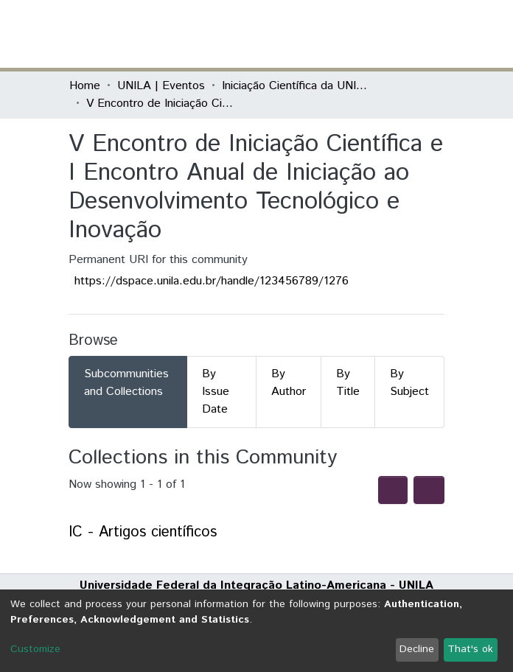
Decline (416, 649)
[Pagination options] (428, 490)
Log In (388, 33)
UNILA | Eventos (161, 85)
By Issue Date (215, 391)
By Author (288, 382)
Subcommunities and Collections (126, 382)
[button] (358, 34)
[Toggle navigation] (435, 34)
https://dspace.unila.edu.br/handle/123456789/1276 (211, 281)
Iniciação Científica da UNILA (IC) (295, 85)
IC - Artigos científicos (143, 532)
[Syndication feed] (393, 490)
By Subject (409, 382)
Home (84, 85)
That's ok (470, 649)
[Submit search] (336, 34)
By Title (348, 382)
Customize (35, 649)
